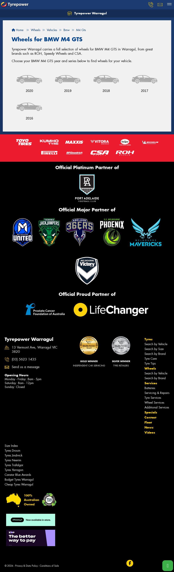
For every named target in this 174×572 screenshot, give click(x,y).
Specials (150, 412)
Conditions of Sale (49, 565)
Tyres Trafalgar (14, 465)
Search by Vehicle (155, 344)
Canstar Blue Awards (18, 475)
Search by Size (154, 349)
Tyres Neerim (13, 460)
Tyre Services (152, 398)
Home (17, 30)
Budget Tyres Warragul (19, 480)
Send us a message (25, 367)
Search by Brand (155, 354)
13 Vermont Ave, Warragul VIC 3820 (34, 349)
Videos (149, 432)
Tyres (148, 339)
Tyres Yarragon (14, 470)
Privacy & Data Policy (26, 565)
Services (150, 383)
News (148, 427)
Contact (150, 417)
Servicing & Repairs (156, 393)
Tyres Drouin (12, 451)
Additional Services (156, 407)
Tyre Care (150, 359)
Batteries (149, 388)
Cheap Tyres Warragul (19, 484)
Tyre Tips (150, 363)
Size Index (11, 446)
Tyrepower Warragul (87, 13)
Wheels (150, 368)
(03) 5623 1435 (24, 359)
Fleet (148, 422)
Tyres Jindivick (13, 455)
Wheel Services (154, 403)
